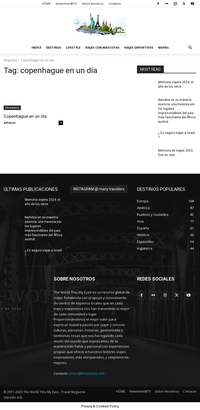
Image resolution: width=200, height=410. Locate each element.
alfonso (9, 123)
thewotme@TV (66, 3)
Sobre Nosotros (92, 3)
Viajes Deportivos (138, 47)
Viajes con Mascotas (102, 47)
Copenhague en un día (25, 116)
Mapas (163, 47)
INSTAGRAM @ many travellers (98, 189)
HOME (46, 3)
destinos (53, 47)
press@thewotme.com (87, 373)
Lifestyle (73, 47)
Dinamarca (12, 107)
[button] (190, 47)
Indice (36, 47)
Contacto (114, 3)
